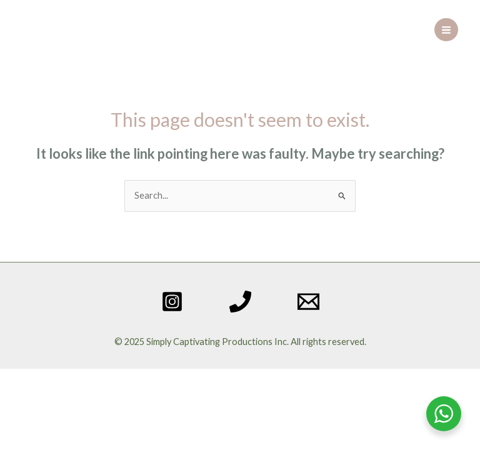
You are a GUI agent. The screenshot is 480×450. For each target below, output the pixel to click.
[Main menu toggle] (446, 30)
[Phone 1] (240, 301)
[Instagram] (172, 301)
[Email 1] (308, 301)
